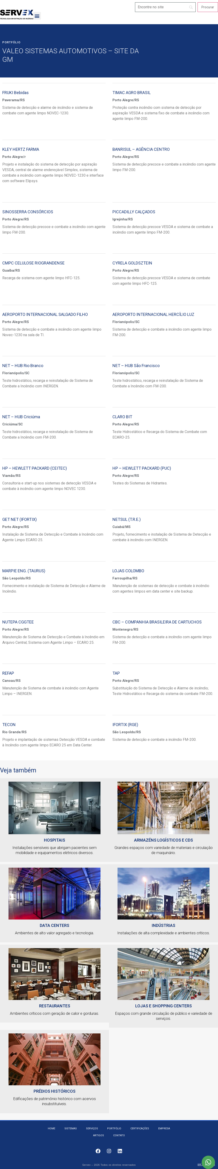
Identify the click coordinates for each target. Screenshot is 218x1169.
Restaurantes (54, 1005)
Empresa (164, 1128)
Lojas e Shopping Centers (163, 1005)
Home (51, 1128)
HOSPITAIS (54, 840)
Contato (119, 1135)
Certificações (139, 1128)
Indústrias (163, 925)
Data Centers (54, 925)
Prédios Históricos (54, 1091)
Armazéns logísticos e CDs (163, 840)
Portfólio (11, 42)
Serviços (92, 1128)
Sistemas (70, 1128)
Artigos (98, 1135)
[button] (37, 16)
